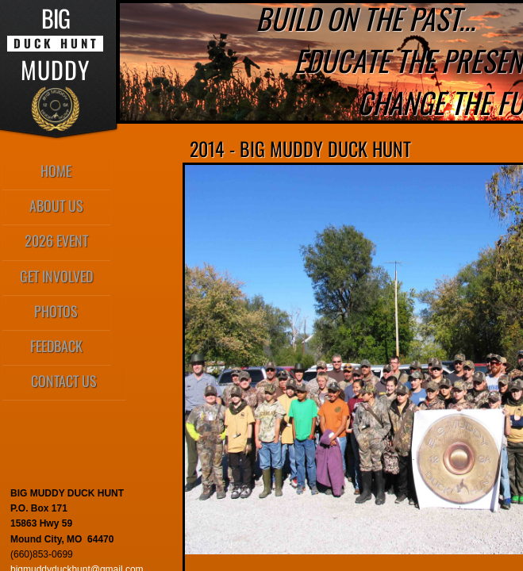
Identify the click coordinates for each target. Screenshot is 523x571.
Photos (56, 311)
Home (55, 170)
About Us (56, 205)
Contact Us (64, 380)
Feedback (56, 345)
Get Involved (56, 276)
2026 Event (56, 240)
